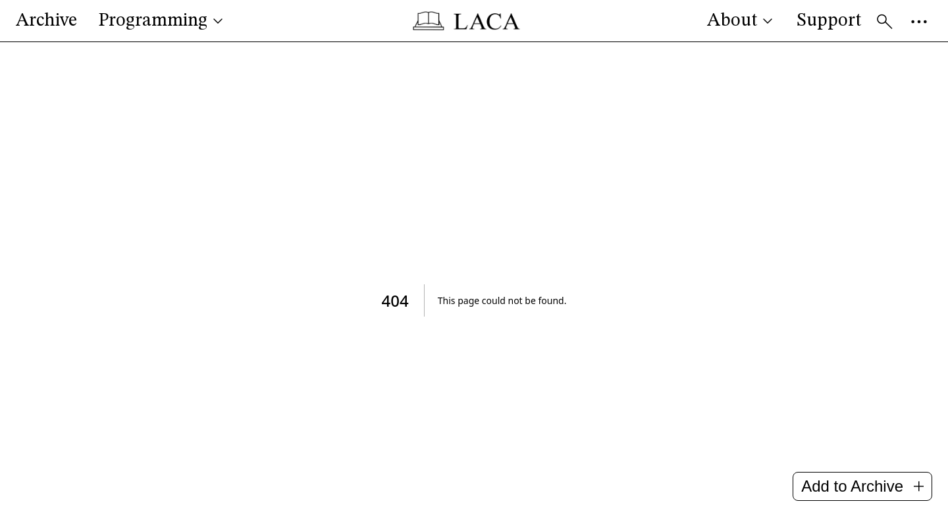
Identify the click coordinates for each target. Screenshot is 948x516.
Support (829, 21)
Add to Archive (862, 486)
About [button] (741, 21)
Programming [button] (162, 21)
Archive (46, 21)
